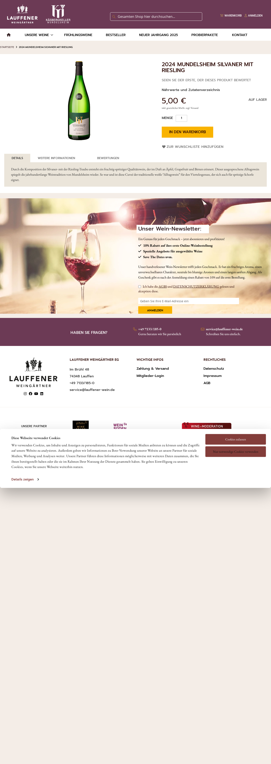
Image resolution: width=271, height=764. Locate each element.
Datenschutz (213, 368)
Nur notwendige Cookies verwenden (235, 409)
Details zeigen (22, 437)
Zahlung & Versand (153, 368)
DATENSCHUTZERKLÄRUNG (196, 286)
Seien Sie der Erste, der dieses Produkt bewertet (206, 80)
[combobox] (156, 16)
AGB (206, 383)
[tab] (17, 158)
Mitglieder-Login (150, 375)
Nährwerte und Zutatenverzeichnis (191, 89)
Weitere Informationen (56, 158)
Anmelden (155, 310)
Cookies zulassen (235, 397)
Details (17, 158)
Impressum (212, 375)
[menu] (135, 35)
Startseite (7, 47)
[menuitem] (8, 35)
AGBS (163, 286)
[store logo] (38, 14)
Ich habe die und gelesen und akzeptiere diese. (186, 288)
